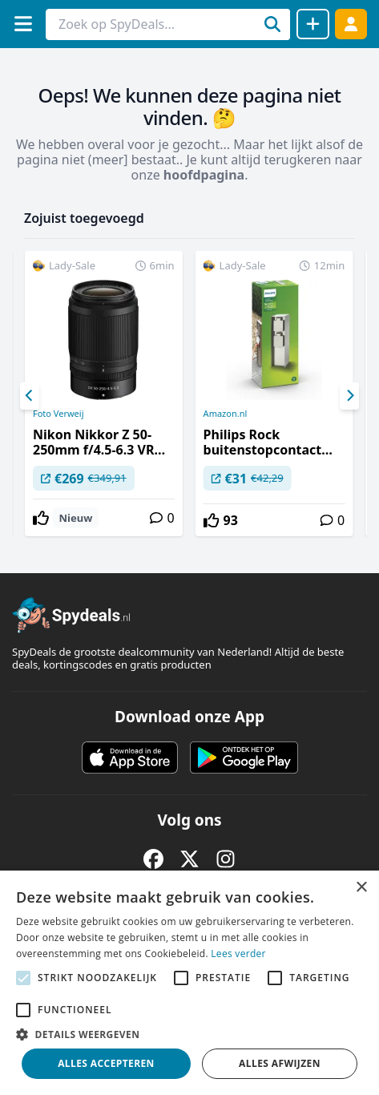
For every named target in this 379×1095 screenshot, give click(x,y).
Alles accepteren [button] (106, 1063)
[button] (189, 1034)
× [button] (361, 888)
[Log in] (351, 23)
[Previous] (29, 396)
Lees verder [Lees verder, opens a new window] (238, 953)
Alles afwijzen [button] (280, 1063)
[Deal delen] (312, 24)
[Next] (349, 396)
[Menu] (23, 24)
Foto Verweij (58, 413)
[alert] (189, 983)
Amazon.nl (226, 413)
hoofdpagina (203, 175)
